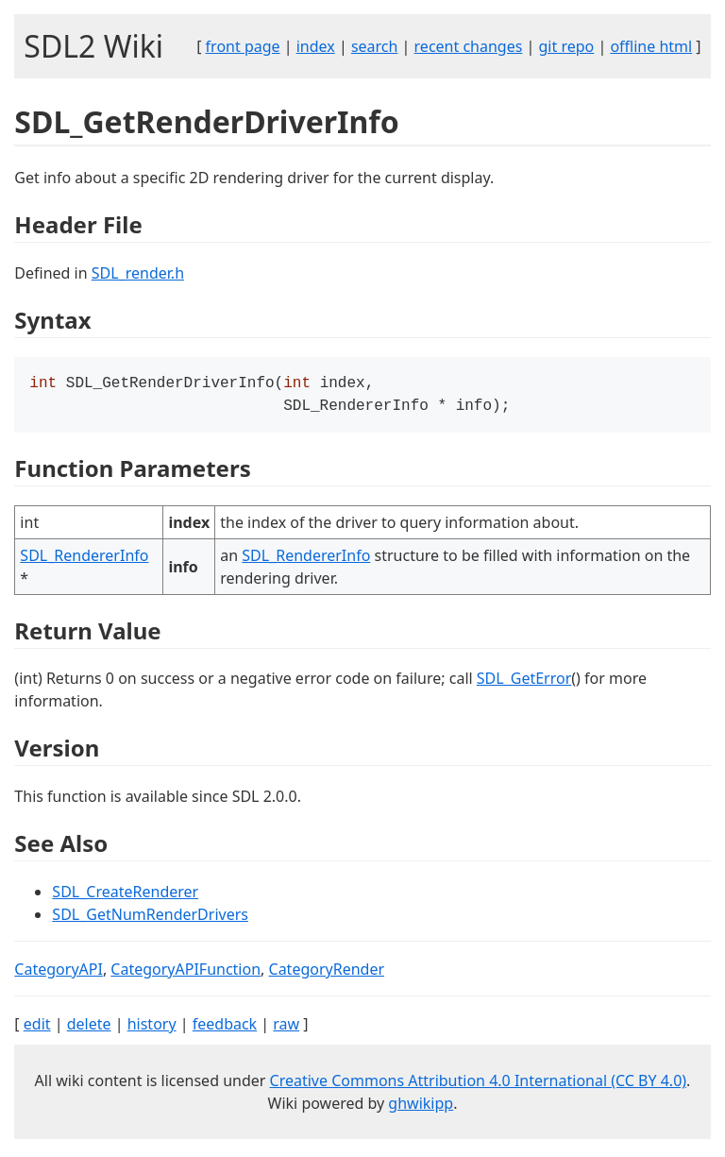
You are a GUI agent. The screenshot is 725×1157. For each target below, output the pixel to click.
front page (243, 46)
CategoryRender (327, 972)
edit (37, 1027)
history (152, 1027)
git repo (567, 46)
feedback (225, 1027)
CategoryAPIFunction (185, 972)
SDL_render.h (138, 273)
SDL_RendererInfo (84, 559)
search (374, 46)
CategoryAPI (58, 972)
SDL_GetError (524, 682)
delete (89, 1027)
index (315, 46)
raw (286, 1027)
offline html (651, 46)
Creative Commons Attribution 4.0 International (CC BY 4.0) (478, 1084)
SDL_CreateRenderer (125, 895)
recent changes (468, 46)
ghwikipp (420, 1107)
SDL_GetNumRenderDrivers (150, 918)
